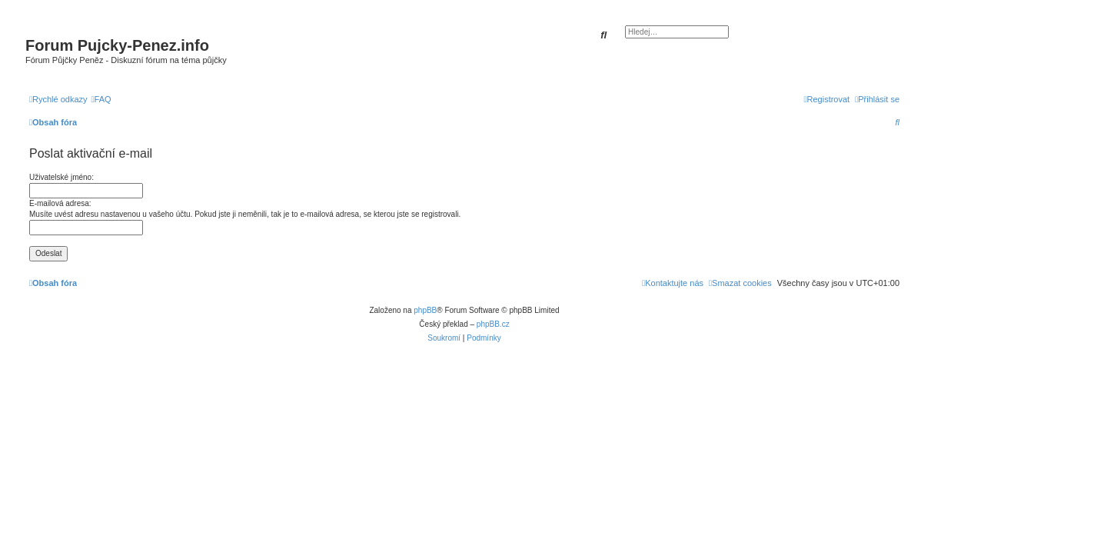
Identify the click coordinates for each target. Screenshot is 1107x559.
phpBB (425, 310)
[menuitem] (101, 99)
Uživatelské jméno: (61, 177)
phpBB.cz (493, 324)
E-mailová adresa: (60, 203)
